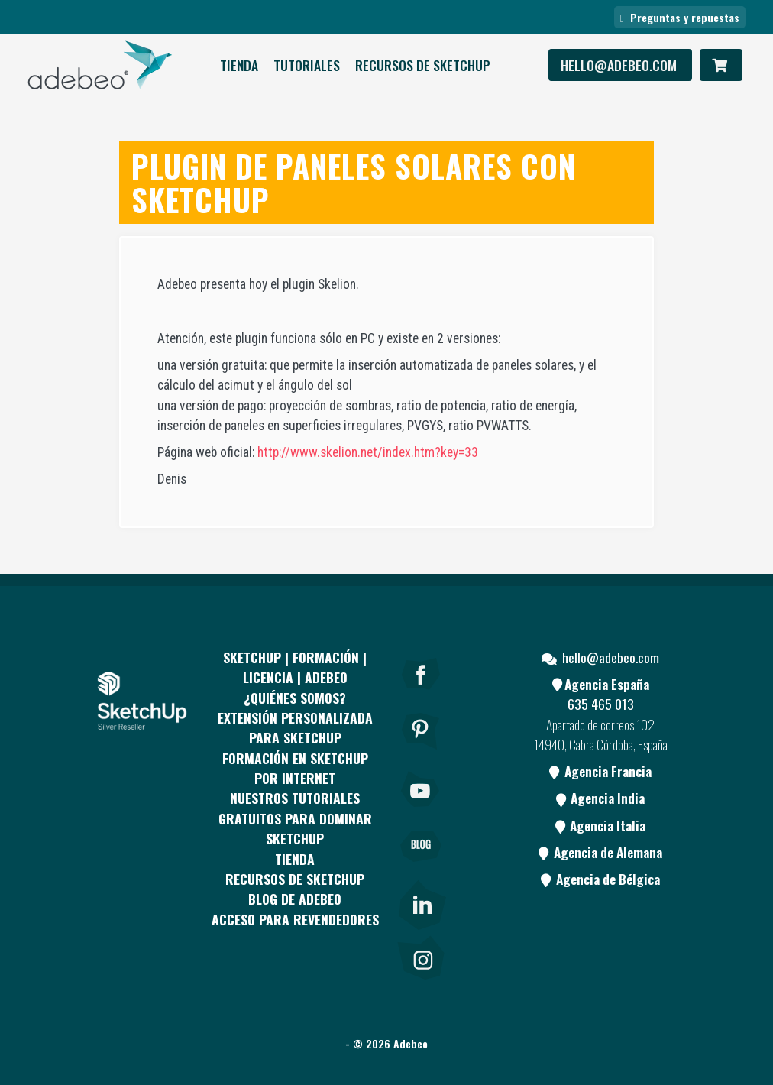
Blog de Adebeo (294, 898)
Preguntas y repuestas (679, 17)
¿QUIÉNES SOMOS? (295, 698)
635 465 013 (601, 704)
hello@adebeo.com (620, 65)
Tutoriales (306, 65)
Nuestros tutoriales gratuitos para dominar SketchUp (295, 818)
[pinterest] (421, 752)
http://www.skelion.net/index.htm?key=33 (367, 452)
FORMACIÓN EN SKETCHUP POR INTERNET (295, 768)
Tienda (239, 65)
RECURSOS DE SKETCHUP (422, 65)
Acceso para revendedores (295, 919)
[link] (421, 902)
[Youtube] (421, 810)
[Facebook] (421, 694)
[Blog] (421, 867)
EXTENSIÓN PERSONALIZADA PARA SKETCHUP (295, 727)
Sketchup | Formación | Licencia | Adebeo (295, 667)
